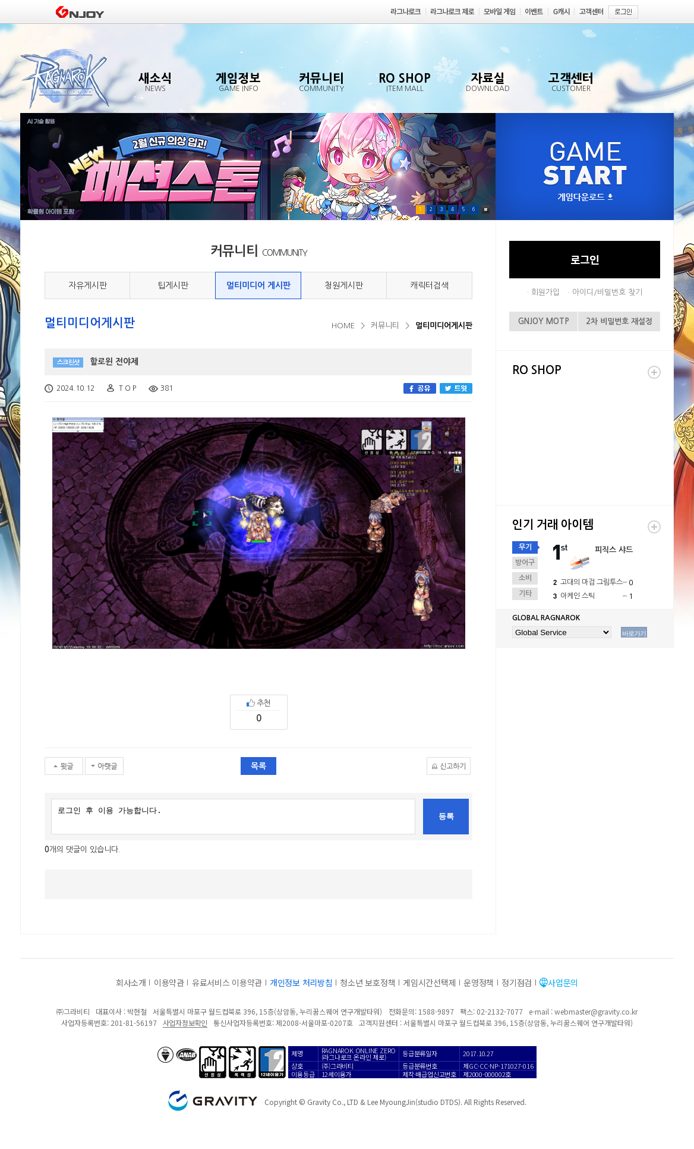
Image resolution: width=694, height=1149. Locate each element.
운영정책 (478, 982)
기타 (525, 593)
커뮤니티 (385, 325)
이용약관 (169, 982)
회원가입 (545, 292)
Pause (485, 209)
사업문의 (563, 982)
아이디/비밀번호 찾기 (607, 292)
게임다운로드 (585, 197)
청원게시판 (343, 285)
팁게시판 (172, 285)
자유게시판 (87, 285)
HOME (343, 325)
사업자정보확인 (185, 1023)
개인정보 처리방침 (301, 982)
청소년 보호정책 (367, 982)
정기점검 (516, 982)
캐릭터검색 (429, 285)
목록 (258, 766)
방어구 (525, 562)
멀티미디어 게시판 (258, 285)
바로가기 (634, 633)
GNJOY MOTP (543, 321)
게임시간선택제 (429, 982)
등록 (446, 816)
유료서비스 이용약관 (227, 982)
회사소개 (131, 982)
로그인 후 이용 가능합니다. (233, 816)
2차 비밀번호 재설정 (619, 321)
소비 (525, 578)
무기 (525, 547)
